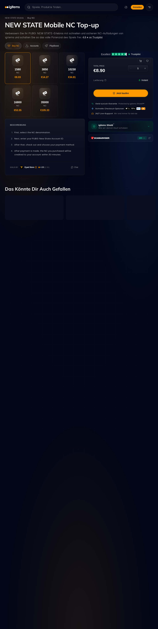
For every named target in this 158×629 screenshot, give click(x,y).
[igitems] (12, 7)
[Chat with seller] (74, 171)
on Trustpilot (93, 37)
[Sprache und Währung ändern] (126, 7)
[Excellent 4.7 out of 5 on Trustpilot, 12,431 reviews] (120, 55)
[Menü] (149, 7)
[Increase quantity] (145, 70)
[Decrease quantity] (131, 70)
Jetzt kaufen (121, 94)
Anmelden (137, 7)
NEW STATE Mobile (14, 18)
